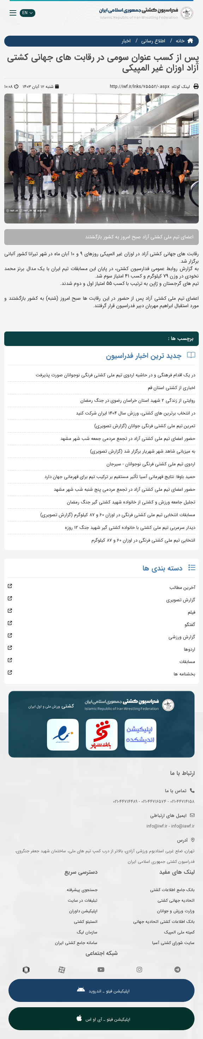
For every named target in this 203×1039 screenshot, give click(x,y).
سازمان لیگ (87, 932)
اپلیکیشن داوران (83, 911)
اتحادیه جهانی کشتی (176, 900)
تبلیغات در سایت (82, 900)
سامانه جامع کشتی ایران (76, 942)
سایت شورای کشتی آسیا (173, 942)
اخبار (126, 41)
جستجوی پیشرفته (82, 889)
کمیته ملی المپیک (179, 932)
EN (27, 13)
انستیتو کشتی (85, 921)
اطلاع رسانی (153, 41)
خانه (180, 41)
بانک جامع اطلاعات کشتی (172, 889)
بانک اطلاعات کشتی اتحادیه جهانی (164, 921)
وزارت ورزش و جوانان (176, 911)
